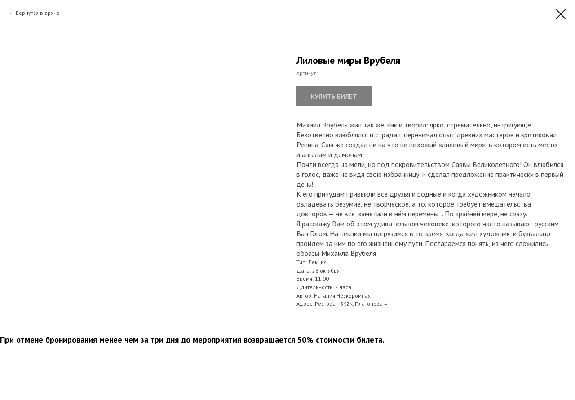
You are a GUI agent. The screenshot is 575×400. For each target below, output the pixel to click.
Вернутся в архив (38, 12)
